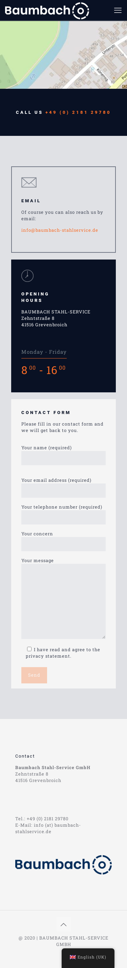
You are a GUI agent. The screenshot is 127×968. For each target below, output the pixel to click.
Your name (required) (63, 455)
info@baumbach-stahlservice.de (59, 230)
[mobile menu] (118, 10)
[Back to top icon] (64, 924)
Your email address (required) (63, 487)
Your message (63, 598)
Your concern (63, 541)
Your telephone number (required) (63, 514)
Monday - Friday (44, 351)
